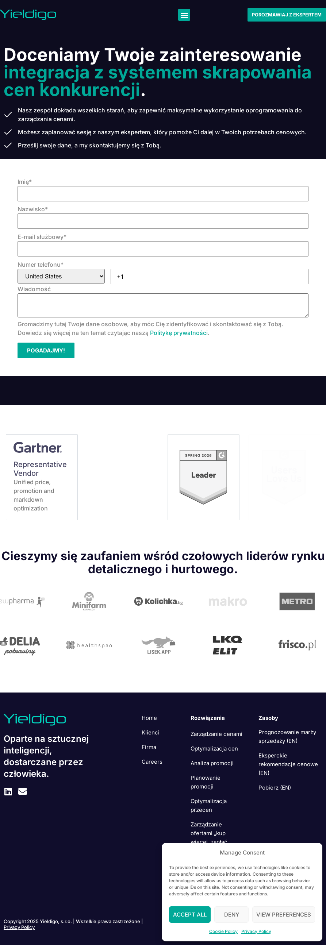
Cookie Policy (223, 931)
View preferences (283, 914)
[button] (184, 15)
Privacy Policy (256, 931)
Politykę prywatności (179, 332)
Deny (231, 914)
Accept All (190, 914)
